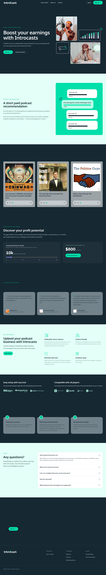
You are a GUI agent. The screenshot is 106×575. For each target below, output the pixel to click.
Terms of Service (90, 557)
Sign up (98, 2)
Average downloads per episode (15, 245)
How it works (44, 2)
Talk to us (23, 529)
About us (53, 2)
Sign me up (8, 353)
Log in (89, 2)
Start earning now (73, 255)
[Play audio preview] (7, 202)
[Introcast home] (10, 2)
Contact (60, 2)
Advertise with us (71, 560)
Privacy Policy (89, 554)
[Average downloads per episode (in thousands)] (32, 257)
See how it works (20, 52)
